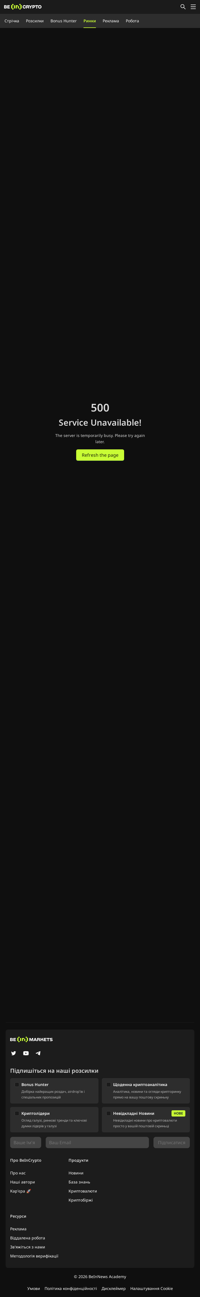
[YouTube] (26, 1054)
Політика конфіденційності (71, 1288)
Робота (132, 20)
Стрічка (12, 20)
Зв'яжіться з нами (27, 1247)
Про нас (18, 1173)
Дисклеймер (114, 1288)
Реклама (111, 20)
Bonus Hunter (63, 20)
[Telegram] (38, 1054)
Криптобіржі (81, 1200)
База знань (79, 1182)
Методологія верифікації (34, 1256)
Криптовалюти (83, 1191)
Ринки (89, 20)
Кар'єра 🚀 (20, 1191)
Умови (33, 1288)
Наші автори (22, 1182)
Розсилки (35, 20)
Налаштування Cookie (151, 1288)
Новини (76, 1173)
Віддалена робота (27, 1238)
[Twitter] (13, 1054)
